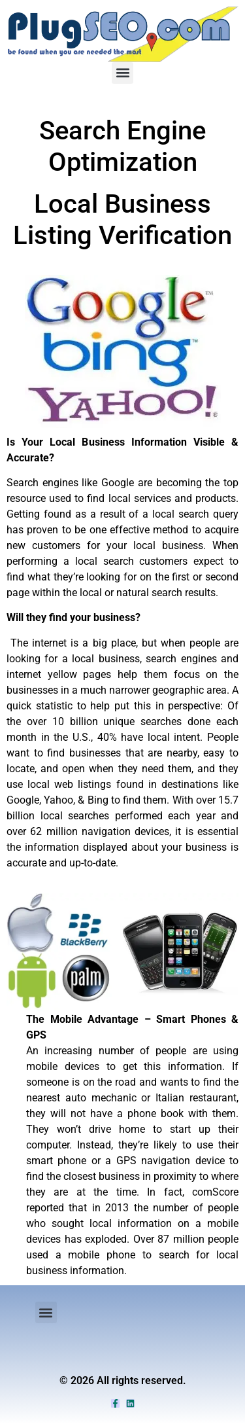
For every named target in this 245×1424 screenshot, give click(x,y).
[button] (122, 73)
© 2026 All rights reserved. (122, 1380)
